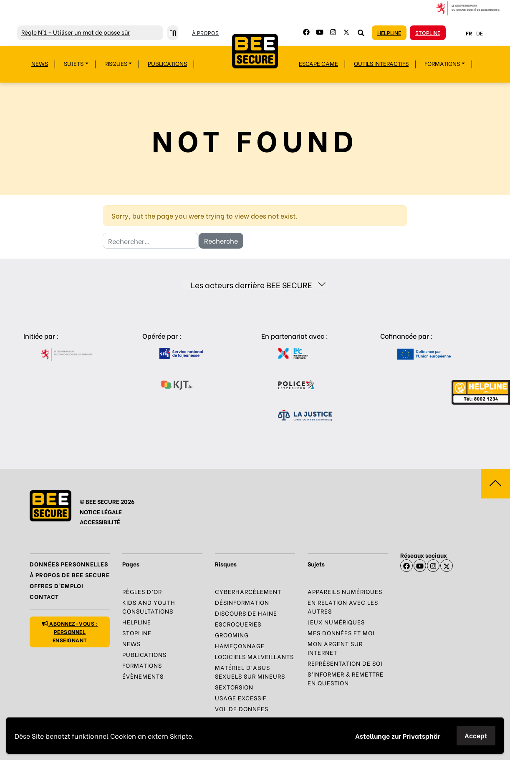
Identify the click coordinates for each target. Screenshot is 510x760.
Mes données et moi (341, 632)
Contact (44, 596)
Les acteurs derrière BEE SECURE (258, 284)
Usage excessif (240, 697)
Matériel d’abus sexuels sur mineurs (250, 671)
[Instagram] (333, 32)
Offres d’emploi (56, 585)
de (479, 33)
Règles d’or (142, 591)
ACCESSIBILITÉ (100, 521)
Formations (442, 63)
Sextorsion (234, 686)
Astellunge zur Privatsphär (397, 735)
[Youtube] (319, 32)
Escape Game (318, 63)
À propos (205, 32)
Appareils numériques (345, 591)
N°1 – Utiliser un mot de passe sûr (75, 32)
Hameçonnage (240, 645)
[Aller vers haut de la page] (495, 483)
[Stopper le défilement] (172, 32)
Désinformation (242, 602)
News (39, 63)
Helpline (389, 32)
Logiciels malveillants (254, 656)
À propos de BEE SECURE (70, 574)
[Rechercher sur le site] (361, 33)
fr (469, 33)
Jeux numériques (336, 621)
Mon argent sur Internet (335, 648)
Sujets (73, 63)
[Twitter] (346, 32)
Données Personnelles (69, 563)
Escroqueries (238, 623)
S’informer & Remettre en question (346, 678)
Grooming (232, 634)
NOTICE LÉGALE (101, 511)
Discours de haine (246, 613)
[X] (446, 565)
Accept (476, 735)
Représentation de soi (345, 663)
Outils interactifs (381, 63)
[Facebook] (306, 32)
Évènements (143, 676)
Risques (115, 63)
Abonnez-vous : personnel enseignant (70, 631)
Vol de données (241, 708)
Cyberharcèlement (248, 591)
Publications (167, 63)
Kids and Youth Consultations (148, 606)
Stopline (427, 32)
